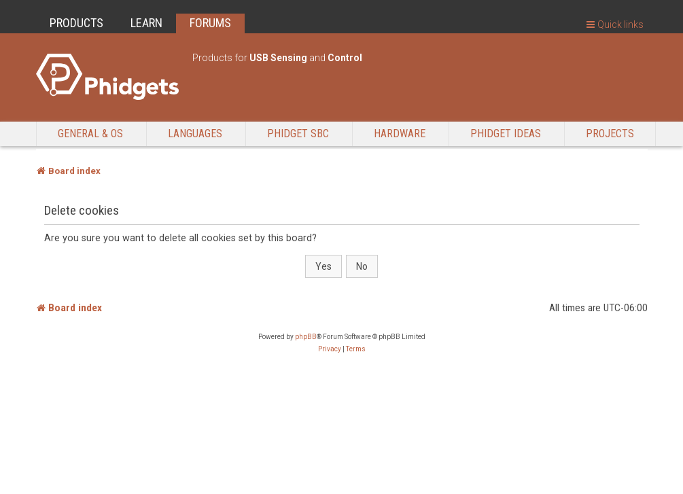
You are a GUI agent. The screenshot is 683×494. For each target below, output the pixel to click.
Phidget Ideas (505, 133)
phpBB (306, 336)
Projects (610, 133)
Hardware (399, 133)
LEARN (146, 23)
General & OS (90, 133)
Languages (195, 133)
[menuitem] (329, 349)
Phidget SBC (298, 133)
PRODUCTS (76, 23)
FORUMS (210, 23)
